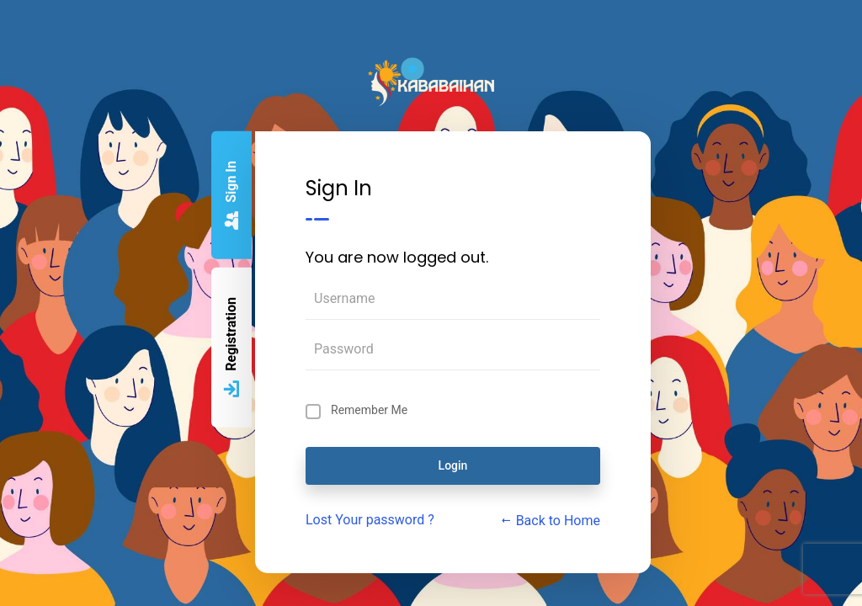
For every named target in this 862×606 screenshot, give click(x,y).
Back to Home (549, 521)
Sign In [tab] (231, 196)
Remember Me (369, 410)
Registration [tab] (231, 348)
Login (453, 465)
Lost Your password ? (370, 520)
